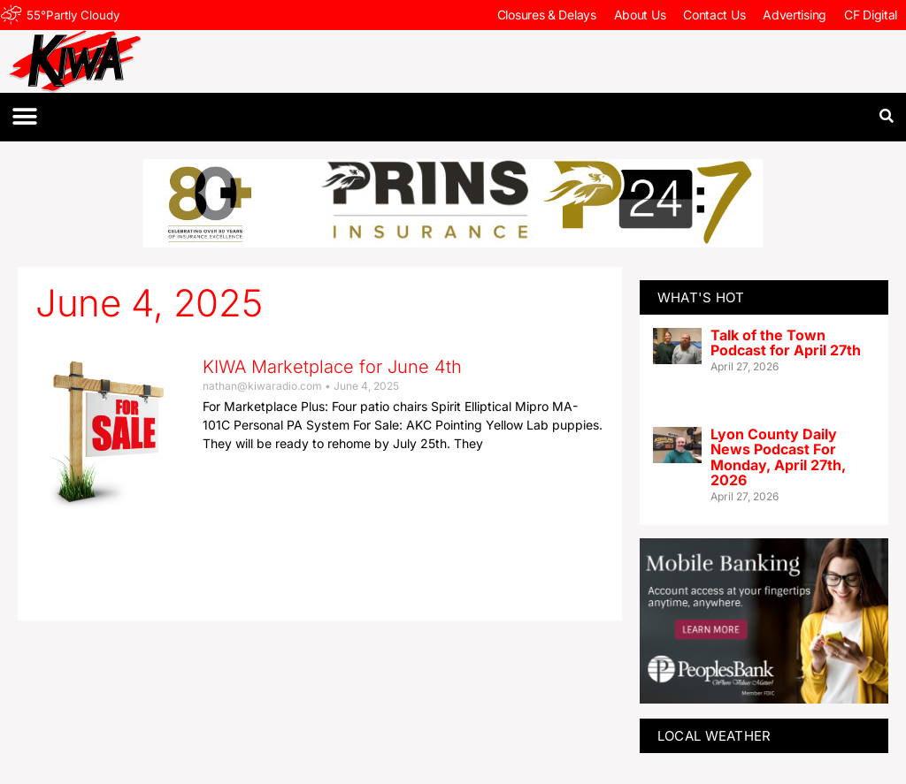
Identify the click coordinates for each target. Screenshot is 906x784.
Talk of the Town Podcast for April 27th (785, 343)
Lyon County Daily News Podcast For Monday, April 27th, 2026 (778, 457)
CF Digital (870, 14)
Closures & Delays (546, 14)
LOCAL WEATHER (714, 735)
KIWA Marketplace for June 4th (332, 366)
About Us (640, 14)
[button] (24, 117)
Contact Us (714, 14)
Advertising (794, 14)
